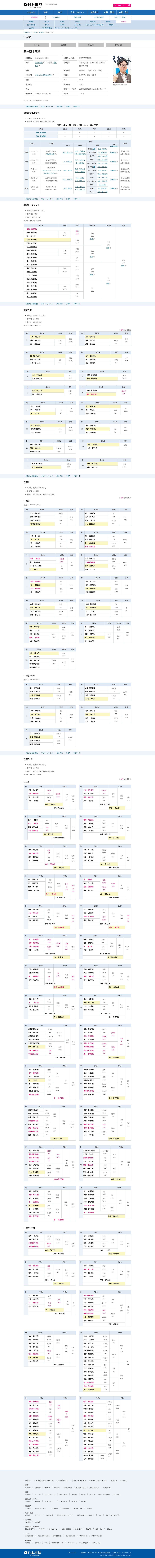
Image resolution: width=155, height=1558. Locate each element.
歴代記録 (118, 45)
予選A (68, 106)
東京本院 (28, 1508)
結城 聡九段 (102, 149)
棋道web (48, 1515)
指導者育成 (99, 1529)
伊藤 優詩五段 (80, 187)
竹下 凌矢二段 (80, 190)
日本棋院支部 (29, 1536)
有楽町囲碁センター (41, 1508)
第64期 (63, 45)
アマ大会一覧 (63, 1501)
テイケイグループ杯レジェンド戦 (66, 28)
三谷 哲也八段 (32, 286)
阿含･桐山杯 (31, 25)
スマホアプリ (53, 1529)
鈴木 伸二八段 (102, 160)
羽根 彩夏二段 (102, 174)
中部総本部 (54, 1508)
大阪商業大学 (50, 154)
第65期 (36, 45)
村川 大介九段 (32, 243)
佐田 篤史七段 (102, 177)
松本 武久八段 (102, 163)
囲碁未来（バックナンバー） (85, 1515)
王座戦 (62, 22)
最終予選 (60, 106)
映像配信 (113, 152)
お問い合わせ (96, 1543)
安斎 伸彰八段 (32, 268)
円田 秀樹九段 (68, 179)
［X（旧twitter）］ (116, 1494)
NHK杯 (62, 25)
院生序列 (74, 1494)
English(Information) (52, 4)
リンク (27, 1533)
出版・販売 (29, 1513)
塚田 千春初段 (80, 151)
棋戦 (35, 32)
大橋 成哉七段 (102, 181)
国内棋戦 (34, 17)
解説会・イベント (50, 1501)
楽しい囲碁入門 (29, 1529)
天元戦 (77, 22)
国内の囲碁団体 (57, 1536)
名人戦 (47, 22)
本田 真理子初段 (80, 154)
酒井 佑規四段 (32, 279)
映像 (91, 239)
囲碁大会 (37, 1501)
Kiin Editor (42, 1529)
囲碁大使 (109, 1529)
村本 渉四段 (80, 178)
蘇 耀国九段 (102, 188)
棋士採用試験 (63, 1494)
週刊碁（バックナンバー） (65, 1515)
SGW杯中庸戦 (47, 28)
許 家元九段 (32, 297)
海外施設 (89, 1508)
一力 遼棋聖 (32, 275)
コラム (124, 1480)
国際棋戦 (77, 17)
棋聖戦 (31, 22)
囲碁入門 (28, 1480)
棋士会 (83, 1494)
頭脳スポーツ (83, 1536)
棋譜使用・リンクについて (89, 1553)
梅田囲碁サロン (77, 1508)
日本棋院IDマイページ (43, 1480)
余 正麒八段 (32, 261)
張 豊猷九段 (102, 152)
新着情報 (28, 1487)
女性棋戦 (56, 17)
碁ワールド (38, 1515)
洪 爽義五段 (32, 293)
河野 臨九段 (102, 170)
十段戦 (123, 22)
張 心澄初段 (80, 163)
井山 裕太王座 (91, 125)
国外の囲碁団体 (70, 1536)
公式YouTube (113, 146)
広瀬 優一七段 (102, 192)
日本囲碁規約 (107, 1487)
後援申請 (74, 1501)
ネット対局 (61, 1480)
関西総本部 (65, 1508)
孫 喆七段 (102, 185)
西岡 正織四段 (80, 172)
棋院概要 (28, 1540)
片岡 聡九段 (68, 188)
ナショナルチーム (50, 1494)
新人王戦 (77, 25)
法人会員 (37, 1522)
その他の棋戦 (99, 17)
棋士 (26, 1492)
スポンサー (71, 1543)
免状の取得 (78, 1529)
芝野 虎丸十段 (64, 125)
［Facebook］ (107, 1494)
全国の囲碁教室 (66, 1529)
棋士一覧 (37, 1494)
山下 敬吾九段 (32, 264)
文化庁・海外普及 (97, 1536)
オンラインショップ (97, 1480)
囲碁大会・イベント (32, 1499)
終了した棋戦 (120, 17)
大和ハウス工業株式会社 (43, 75)
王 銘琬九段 (68, 161)
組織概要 (28, 1543)
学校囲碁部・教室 (43, 1536)
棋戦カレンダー (94, 1487)
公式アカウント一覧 (57, 1543)
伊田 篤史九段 (102, 167)
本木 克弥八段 (32, 254)
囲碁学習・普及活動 (32, 1526)
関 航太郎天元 (32, 247)
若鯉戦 (111, 25)
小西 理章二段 (80, 181)
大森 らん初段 (102, 156)
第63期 (91, 45)
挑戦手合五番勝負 (32, 106)
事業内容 (37, 1543)
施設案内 (28, 1506)
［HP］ (94, 1494)
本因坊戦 (93, 22)
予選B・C (76, 106)
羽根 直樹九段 (32, 250)
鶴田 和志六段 (80, 169)
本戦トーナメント (47, 106)
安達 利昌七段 (32, 257)
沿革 (46, 1543)
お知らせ (114, 1480)
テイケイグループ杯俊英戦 (94, 25)
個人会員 (28, 1522)
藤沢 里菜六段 (32, 229)
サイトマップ (127, 1553)
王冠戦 (31, 28)
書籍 (100, 1515)
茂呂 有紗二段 (80, 160)
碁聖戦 (108, 22)
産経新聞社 (39, 63)
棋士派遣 (84, 1501)
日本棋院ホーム (28, 32)
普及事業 (88, 1529)
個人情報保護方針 (105, 1553)
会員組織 (28, 1520)
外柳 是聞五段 (32, 232)
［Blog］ (99, 1494)
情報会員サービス (78, 1480)
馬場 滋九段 (68, 170)
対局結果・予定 (80, 1487)
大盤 (93, 149)
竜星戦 (47, 25)
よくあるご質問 (83, 1543)
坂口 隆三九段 (68, 152)
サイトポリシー (73, 1553)
